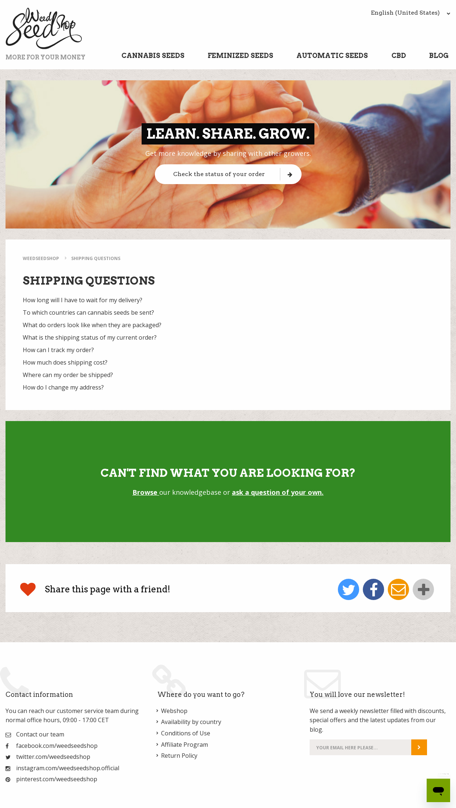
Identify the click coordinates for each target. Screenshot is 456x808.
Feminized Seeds (240, 55)
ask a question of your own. (278, 492)
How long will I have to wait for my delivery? (82, 300)
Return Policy (179, 756)
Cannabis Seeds (153, 55)
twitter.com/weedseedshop (53, 757)
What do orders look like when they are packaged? (92, 325)
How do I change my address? (63, 387)
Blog (439, 55)
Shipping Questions (95, 258)
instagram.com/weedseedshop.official (67, 768)
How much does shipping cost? (65, 362)
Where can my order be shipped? (68, 375)
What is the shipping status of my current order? (90, 337)
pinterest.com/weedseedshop (56, 779)
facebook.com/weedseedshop (57, 746)
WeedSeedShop (41, 258)
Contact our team (40, 734)
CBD (398, 55)
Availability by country (191, 722)
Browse (145, 492)
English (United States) (410, 12)
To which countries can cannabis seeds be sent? (88, 312)
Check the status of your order (232, 174)
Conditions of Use (185, 733)
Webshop (174, 711)
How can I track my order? (58, 350)
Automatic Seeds (332, 55)
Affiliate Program (184, 745)
